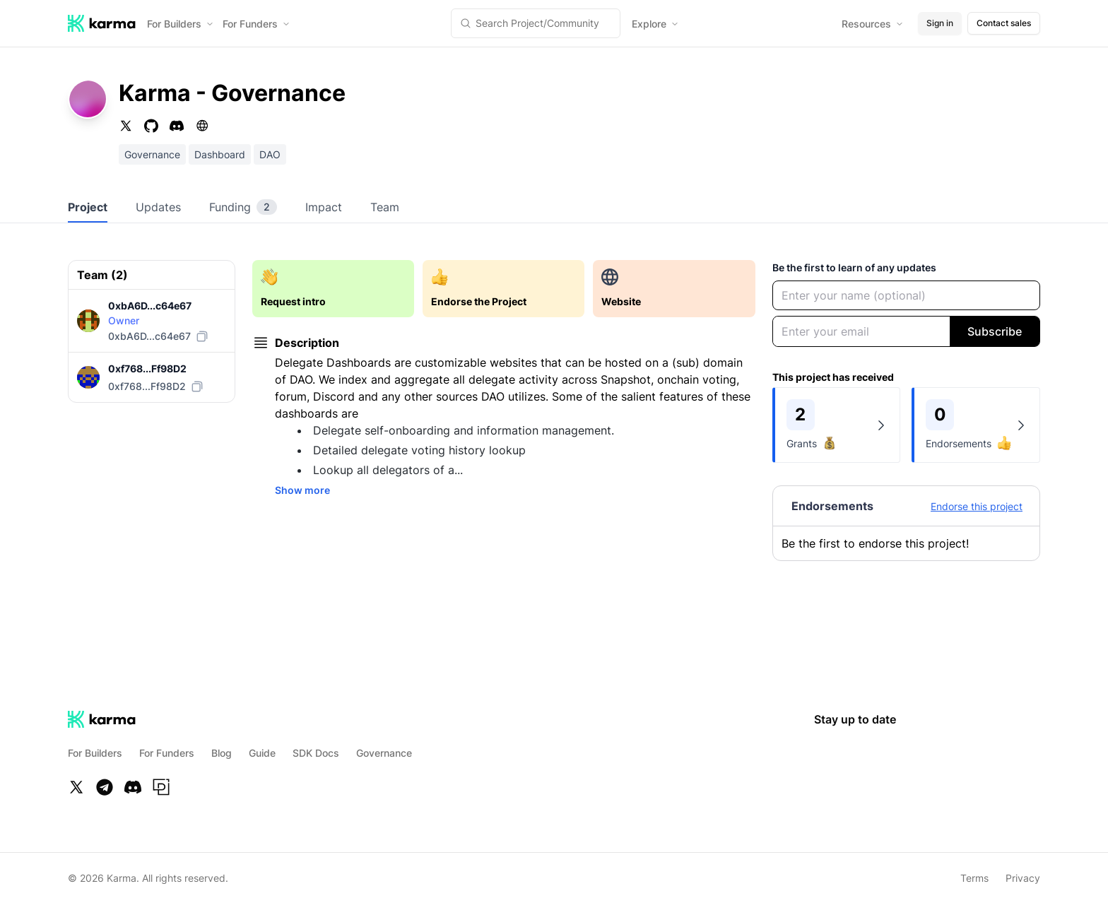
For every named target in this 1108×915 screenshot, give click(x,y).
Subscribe (994, 331)
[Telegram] (104, 787)
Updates (158, 207)
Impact (323, 207)
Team (384, 207)
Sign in (939, 23)
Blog (221, 753)
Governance (384, 753)
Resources (873, 24)
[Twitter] (76, 787)
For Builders (180, 24)
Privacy (1023, 878)
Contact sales (1004, 23)
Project (87, 207)
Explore (655, 24)
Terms (974, 878)
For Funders (256, 24)
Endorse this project (976, 506)
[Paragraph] (161, 787)
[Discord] (132, 787)
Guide (262, 753)
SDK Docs (316, 753)
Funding (243, 207)
